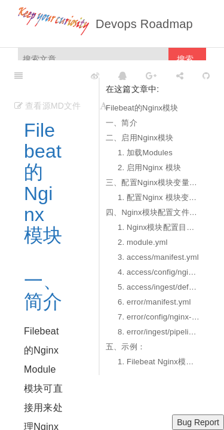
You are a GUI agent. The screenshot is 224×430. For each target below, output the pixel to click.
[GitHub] (206, 75)
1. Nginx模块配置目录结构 (159, 227)
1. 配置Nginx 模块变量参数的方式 (159, 197)
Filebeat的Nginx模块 (142, 107)
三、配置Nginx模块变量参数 (153, 182)
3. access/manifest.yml (158, 257)
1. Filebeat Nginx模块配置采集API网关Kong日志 (159, 361)
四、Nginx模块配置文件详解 (153, 212)
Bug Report (198, 422)
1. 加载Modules (145, 152)
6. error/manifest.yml (154, 301)
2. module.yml (143, 242)
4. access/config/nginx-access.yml (159, 272)
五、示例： (125, 346)
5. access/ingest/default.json (159, 286)
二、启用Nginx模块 (139, 137)
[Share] (180, 75)
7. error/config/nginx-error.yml (159, 316)
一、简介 (121, 122)
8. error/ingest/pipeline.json (159, 331)
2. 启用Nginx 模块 (149, 167)
